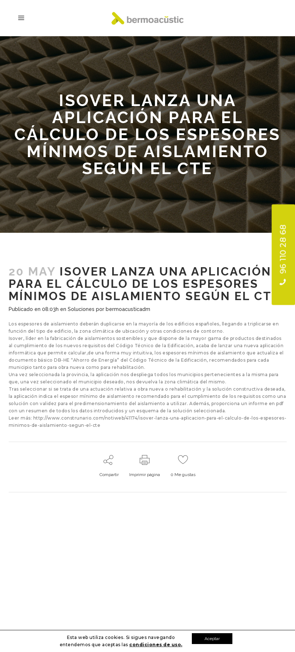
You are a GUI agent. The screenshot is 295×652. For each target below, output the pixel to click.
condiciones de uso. (155, 644)
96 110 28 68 (283, 254)
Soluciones (81, 309)
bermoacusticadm (128, 309)
